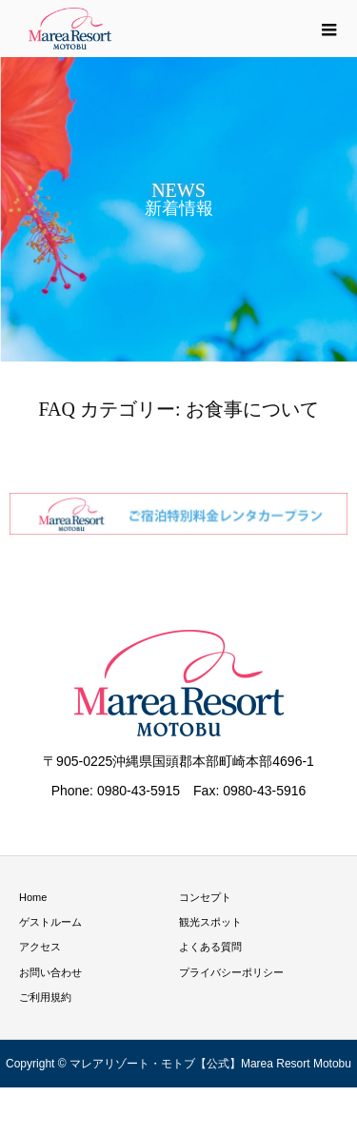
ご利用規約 (45, 997)
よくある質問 (210, 946)
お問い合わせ (50, 972)
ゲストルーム (50, 922)
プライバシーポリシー (231, 972)
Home (33, 897)
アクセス (40, 946)
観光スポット (210, 922)
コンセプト (205, 897)
